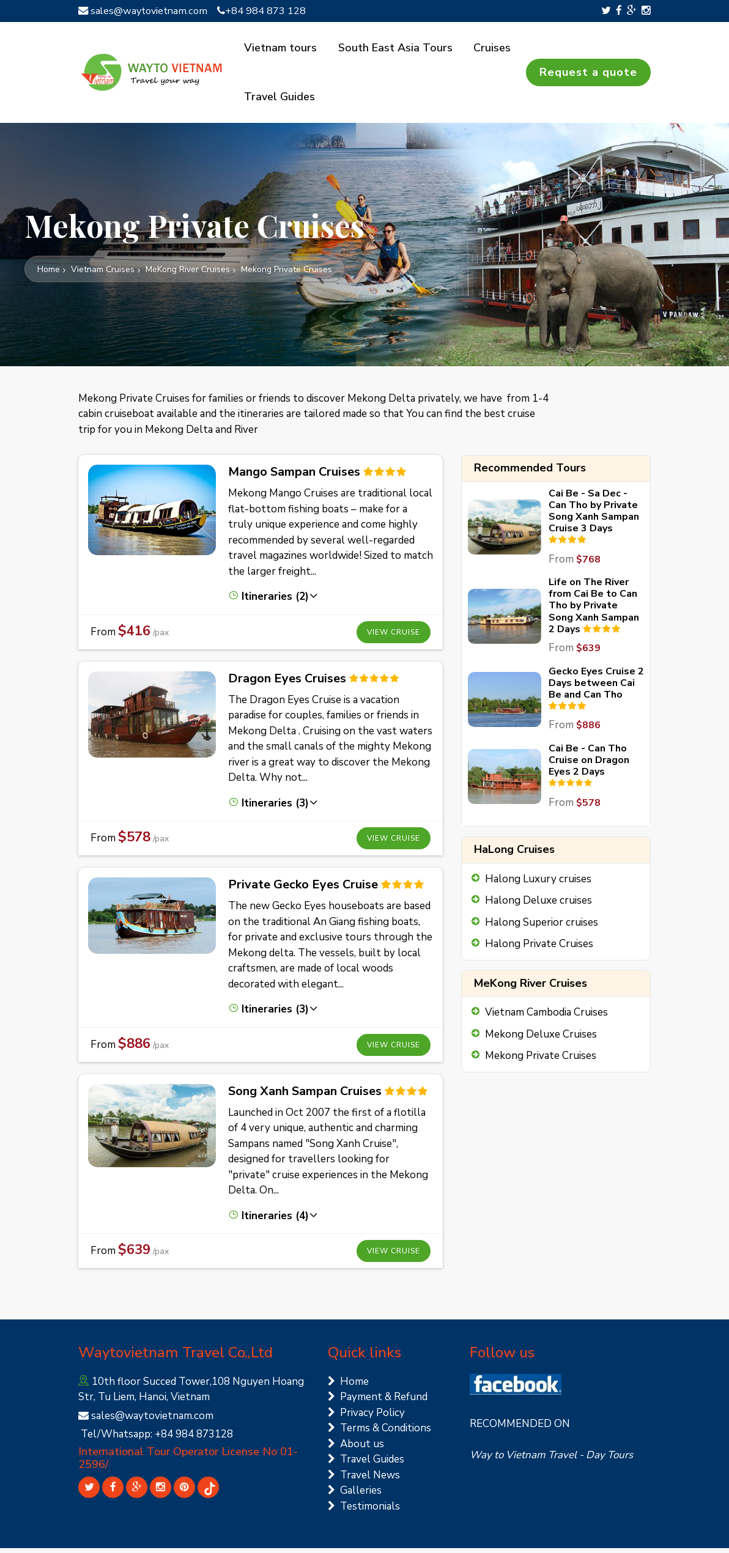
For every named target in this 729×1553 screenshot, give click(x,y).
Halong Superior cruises (541, 927)
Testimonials (364, 1511)
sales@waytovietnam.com (145, 11)
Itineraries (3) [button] (273, 808)
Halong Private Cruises (539, 949)
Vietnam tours (280, 48)
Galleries (355, 1495)
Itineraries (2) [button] (273, 601)
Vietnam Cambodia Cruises (546, 1017)
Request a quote (588, 74)
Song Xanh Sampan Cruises (305, 1096)
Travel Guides (279, 101)
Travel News (364, 1480)
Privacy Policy (366, 1418)
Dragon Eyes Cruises (287, 683)
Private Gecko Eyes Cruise (303, 889)
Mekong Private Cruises (540, 1060)
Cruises (486, 48)
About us (356, 1449)
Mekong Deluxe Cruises (541, 1039)
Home (348, 1386)
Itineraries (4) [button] (273, 1221)
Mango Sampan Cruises (294, 476)
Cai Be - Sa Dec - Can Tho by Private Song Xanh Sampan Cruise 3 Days (594, 516)
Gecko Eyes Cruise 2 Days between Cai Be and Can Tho (596, 688)
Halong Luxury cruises (538, 884)
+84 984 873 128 (267, 11)
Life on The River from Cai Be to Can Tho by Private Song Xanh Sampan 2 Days (594, 610)
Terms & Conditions (379, 1433)
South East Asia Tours (392, 48)
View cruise (393, 637)
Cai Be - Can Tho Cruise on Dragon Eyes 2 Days (589, 765)
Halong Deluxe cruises (538, 905)
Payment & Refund (377, 1402)
